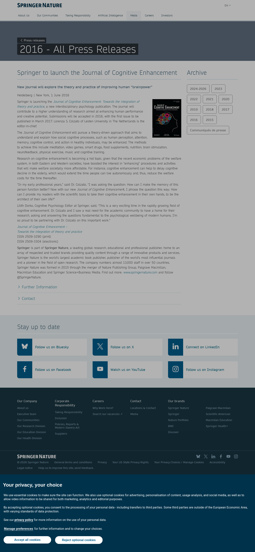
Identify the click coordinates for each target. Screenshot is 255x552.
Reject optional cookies (79, 540)
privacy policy (24, 520)
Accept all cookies (27, 540)
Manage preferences (18, 529)
